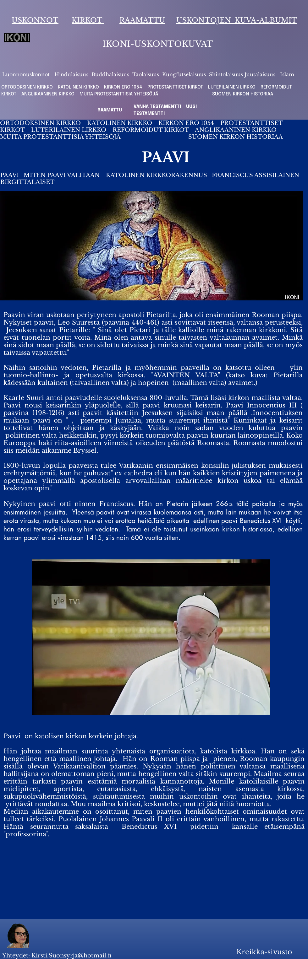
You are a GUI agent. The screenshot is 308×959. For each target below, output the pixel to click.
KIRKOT (88, 20)
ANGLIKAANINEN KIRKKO (47, 94)
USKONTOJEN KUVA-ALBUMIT (236, 20)
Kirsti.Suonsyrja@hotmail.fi (71, 955)
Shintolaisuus (227, 74)
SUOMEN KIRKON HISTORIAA (242, 94)
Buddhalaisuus (110, 74)
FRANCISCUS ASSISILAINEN (256, 175)
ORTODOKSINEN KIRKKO (27, 87)
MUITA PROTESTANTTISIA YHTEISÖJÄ (121, 94)
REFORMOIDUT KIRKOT (151, 130)
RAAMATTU (142, 20)
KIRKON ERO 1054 (123, 87)
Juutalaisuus (260, 74)
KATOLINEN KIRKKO (79, 87)
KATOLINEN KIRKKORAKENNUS (156, 175)
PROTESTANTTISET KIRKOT (175, 87)
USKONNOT (35, 20)
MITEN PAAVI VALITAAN (62, 175)
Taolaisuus (145, 74)
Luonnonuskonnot (26, 74)
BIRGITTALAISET (27, 182)
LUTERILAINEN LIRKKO (232, 87)
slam (288, 74)
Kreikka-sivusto (264, 952)
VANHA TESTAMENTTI (158, 106)
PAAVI (10, 175)
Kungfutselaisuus (184, 74)
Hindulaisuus (70, 74)
